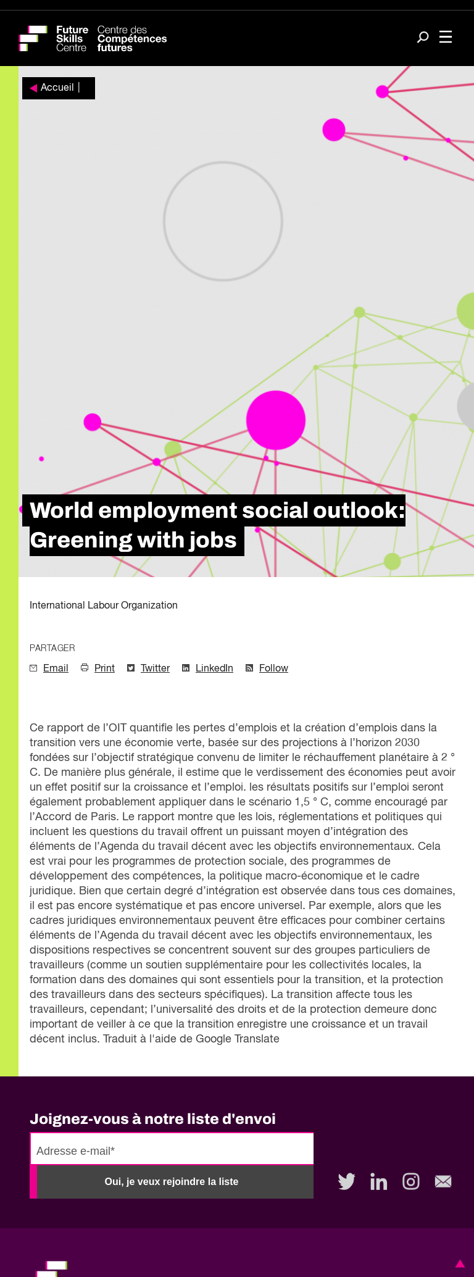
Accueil (57, 88)
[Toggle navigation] (445, 38)
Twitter (155, 669)
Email (56, 669)
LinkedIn (214, 669)
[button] (458, 1263)
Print (104, 669)
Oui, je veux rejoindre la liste (172, 1181)
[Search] (423, 38)
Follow (273, 669)
